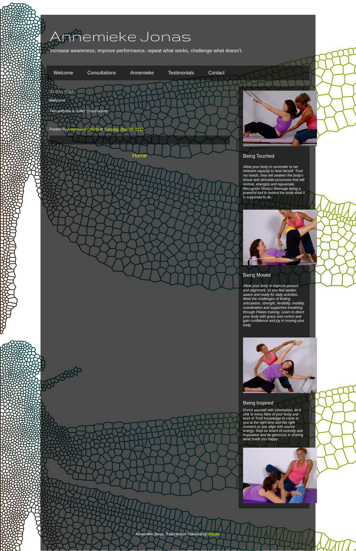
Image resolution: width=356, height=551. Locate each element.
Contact (216, 72)
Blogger (214, 534)
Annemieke (142, 72)
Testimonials (181, 72)
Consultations (101, 72)
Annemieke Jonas (120, 35)
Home (139, 156)
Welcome (63, 72)
